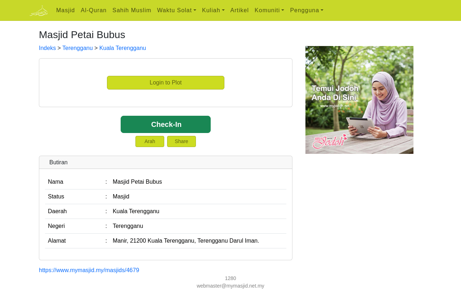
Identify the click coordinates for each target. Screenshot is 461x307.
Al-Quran (94, 10)
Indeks (47, 48)
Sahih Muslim (131, 10)
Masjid (65, 10)
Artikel (239, 10)
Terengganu (77, 48)
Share (181, 141)
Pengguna (304, 10)
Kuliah (211, 10)
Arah (149, 141)
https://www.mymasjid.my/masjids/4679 (89, 270)
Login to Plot (166, 82)
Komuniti (267, 10)
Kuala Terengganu (122, 48)
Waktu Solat (174, 10)
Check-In (166, 124)
